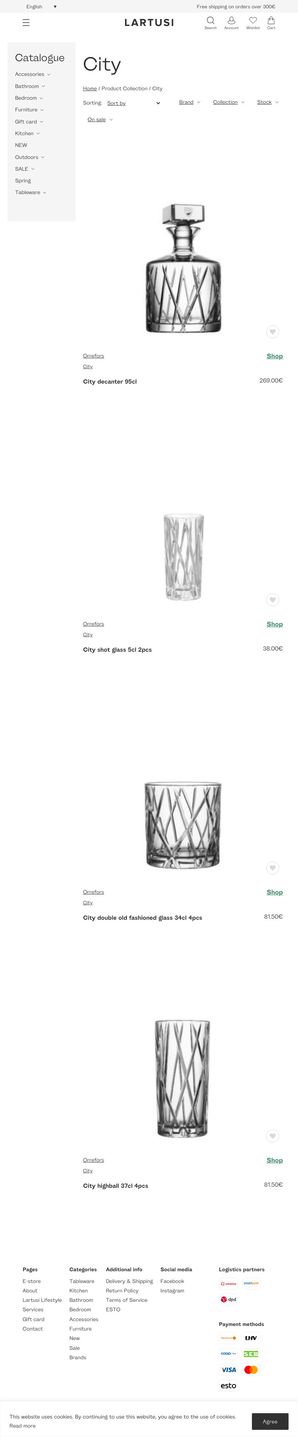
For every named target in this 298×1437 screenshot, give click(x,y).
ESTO (113, 1309)
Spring (23, 180)
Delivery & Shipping (129, 1281)
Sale (74, 1348)
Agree (270, 1421)
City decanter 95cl (110, 381)
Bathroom (27, 86)
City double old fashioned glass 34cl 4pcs (142, 917)
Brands (77, 1357)
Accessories (29, 74)
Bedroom (26, 98)
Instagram (172, 1290)
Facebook (172, 1281)
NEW (21, 145)
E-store (32, 1281)
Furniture (26, 109)
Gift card (26, 122)
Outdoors (26, 157)
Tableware (27, 192)
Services (33, 1309)
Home (90, 88)
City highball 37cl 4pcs (115, 1185)
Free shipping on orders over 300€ (236, 6)
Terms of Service (126, 1300)
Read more (22, 1426)
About (30, 1290)
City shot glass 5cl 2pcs (117, 649)
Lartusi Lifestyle (42, 1300)
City (88, 366)
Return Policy (122, 1290)
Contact (33, 1329)
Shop (274, 356)
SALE (21, 169)
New (74, 1338)
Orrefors (93, 356)
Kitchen (24, 133)
